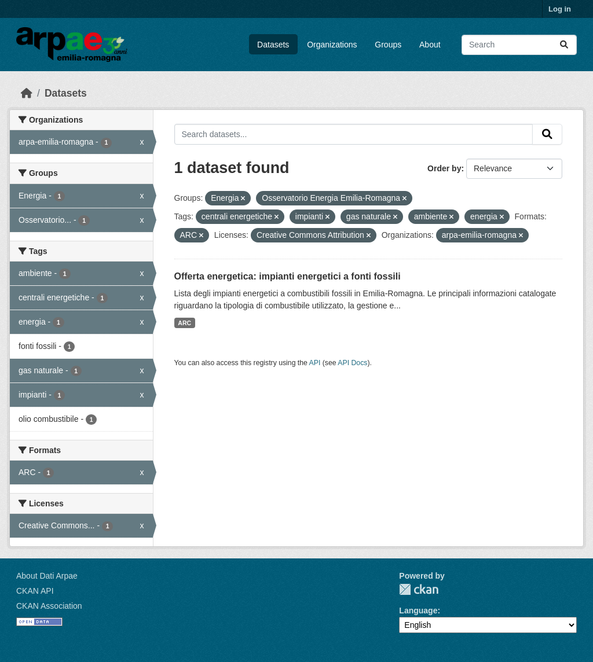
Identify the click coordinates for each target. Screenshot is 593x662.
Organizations (332, 44)
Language (418, 610)
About (430, 44)
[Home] (26, 93)
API (315, 363)
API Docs (352, 363)
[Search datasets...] (519, 45)
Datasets (273, 44)
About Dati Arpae (47, 575)
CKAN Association (49, 605)
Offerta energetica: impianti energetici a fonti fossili (287, 276)
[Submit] (564, 45)
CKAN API (35, 590)
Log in (559, 9)
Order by (444, 168)
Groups (388, 44)
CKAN (418, 589)
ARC (184, 322)
